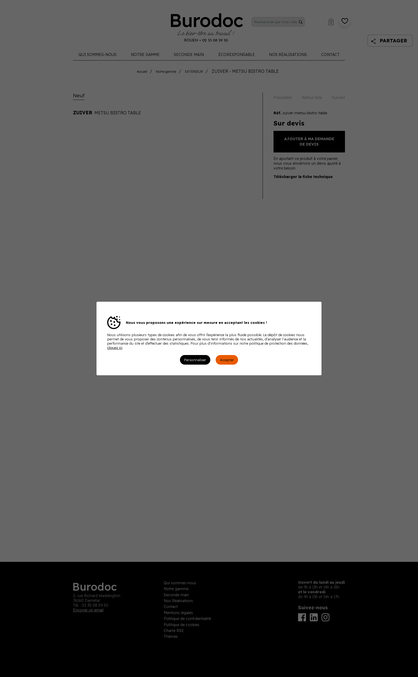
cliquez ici (114, 347)
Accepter (227, 360)
